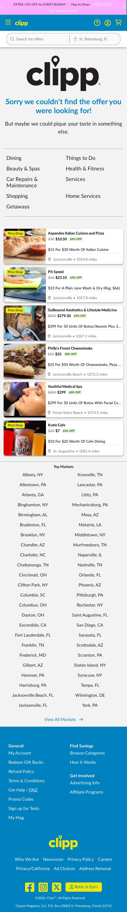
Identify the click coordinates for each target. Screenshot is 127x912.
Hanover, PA (32, 675)
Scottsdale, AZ (90, 645)
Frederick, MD (33, 655)
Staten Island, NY (90, 665)
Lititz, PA (90, 495)
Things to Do (80, 158)
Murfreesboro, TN (90, 545)
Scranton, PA (90, 655)
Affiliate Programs (86, 792)
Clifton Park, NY (33, 585)
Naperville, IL (90, 555)
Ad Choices (64, 869)
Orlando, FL (90, 575)
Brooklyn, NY (33, 535)
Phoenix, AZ (90, 585)
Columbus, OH (32, 605)
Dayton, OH (33, 615)
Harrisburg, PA (32, 685)
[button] (124, 7)
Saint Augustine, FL (90, 615)
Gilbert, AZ (33, 665)
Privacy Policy (81, 859)
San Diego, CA (90, 625)
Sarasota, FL (90, 635)
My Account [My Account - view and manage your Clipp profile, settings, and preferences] (19, 753)
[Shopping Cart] (118, 23)
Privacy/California (33, 869)
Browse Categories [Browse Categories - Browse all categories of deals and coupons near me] (87, 753)
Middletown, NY (90, 535)
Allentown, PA (33, 485)
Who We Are (27, 859)
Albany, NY (32, 475)
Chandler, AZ (33, 545)
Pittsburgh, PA (90, 595)
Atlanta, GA (33, 495)
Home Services (83, 196)
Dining (13, 158)
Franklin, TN (33, 645)
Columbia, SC (32, 595)
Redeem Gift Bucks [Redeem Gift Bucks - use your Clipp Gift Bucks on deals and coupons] (25, 762)
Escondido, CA (32, 625)
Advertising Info (85, 783)
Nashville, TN (90, 565)
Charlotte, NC (33, 555)
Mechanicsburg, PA (90, 505)
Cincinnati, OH (33, 575)
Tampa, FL (90, 685)
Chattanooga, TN (33, 565)
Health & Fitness (85, 168)
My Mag (16, 818)
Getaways (18, 206)
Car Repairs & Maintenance (22, 182)
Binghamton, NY (33, 505)
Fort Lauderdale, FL (33, 635)
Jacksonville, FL (32, 705)
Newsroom (53, 859)
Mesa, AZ (90, 515)
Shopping (17, 196)
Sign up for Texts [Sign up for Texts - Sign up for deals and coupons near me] (23, 808)
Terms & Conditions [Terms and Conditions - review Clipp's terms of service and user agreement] (26, 781)
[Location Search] (95, 39)
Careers (105, 859)
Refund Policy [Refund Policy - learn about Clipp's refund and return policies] (21, 772)
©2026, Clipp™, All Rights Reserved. (60, 898)
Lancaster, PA (89, 485)
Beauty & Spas (23, 168)
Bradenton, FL (33, 525)
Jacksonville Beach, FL (32, 695)
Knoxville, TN (90, 475)
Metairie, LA (90, 525)
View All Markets (63, 720)
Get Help (16, 790)
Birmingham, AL (32, 515)
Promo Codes (21, 799)
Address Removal (95, 869)
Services (75, 179)
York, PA (90, 705)
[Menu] (8, 23)
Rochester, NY (90, 605)
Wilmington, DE (90, 695)
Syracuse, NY (90, 675)
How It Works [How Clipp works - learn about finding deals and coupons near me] (83, 762)
